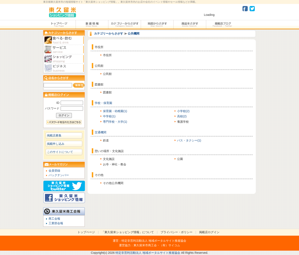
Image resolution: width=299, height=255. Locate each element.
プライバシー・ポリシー (176, 232)
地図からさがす (157, 24)
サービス (64, 49)
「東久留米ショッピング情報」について (128, 232)
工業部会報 (56, 223)
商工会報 (54, 218)
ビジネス (64, 68)
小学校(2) (183, 111)
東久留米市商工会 (145, 245)
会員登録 (54, 170)
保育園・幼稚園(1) (115, 111)
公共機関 (133, 33)
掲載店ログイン (209, 232)
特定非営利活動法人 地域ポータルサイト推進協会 (153, 240)
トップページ (59, 24)
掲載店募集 (54, 135)
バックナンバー (59, 175)
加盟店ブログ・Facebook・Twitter (222, 24)
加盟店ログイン (64, 94)
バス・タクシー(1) (189, 140)
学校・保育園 (103, 103)
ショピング (64, 59)
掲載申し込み (55, 143)
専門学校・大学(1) (115, 121)
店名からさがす (64, 77)
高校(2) (182, 116)
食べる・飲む (64, 40)
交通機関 (100, 132)
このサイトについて (60, 151)
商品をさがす (189, 24)
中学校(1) (109, 116)
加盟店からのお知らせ (92, 24)
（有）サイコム (170, 245)
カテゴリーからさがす (124, 24)
